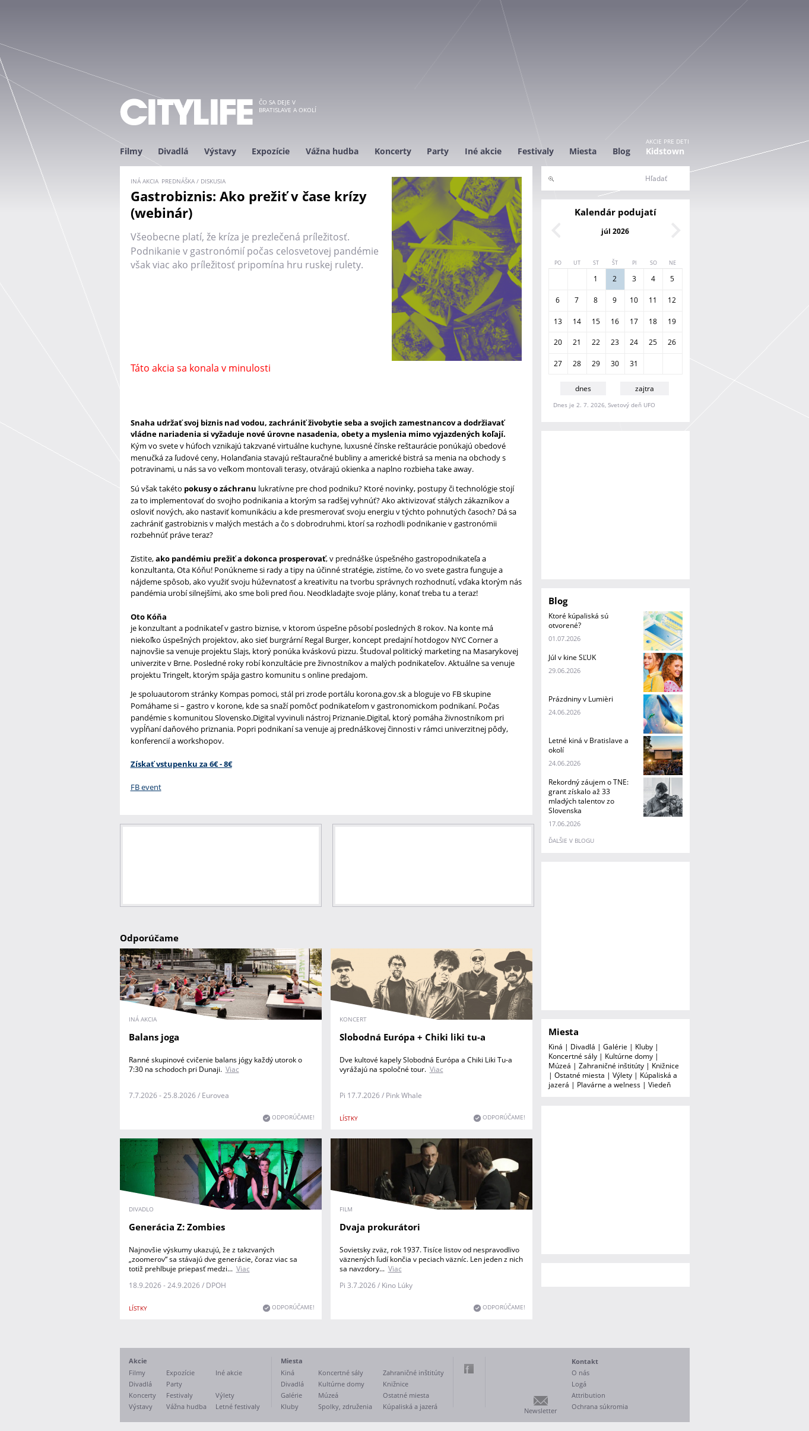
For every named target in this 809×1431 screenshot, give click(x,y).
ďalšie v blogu (571, 840)
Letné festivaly (237, 1406)
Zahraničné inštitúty (611, 1066)
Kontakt (585, 1361)
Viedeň (659, 1085)
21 (577, 342)
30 (615, 363)
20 (558, 342)
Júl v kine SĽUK (572, 657)
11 (653, 300)
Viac (232, 1069)
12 (672, 300)
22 (596, 342)
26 (672, 342)
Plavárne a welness (608, 1085)
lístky (349, 1118)
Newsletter (540, 1410)
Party (438, 151)
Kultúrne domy (629, 1056)
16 (615, 321)
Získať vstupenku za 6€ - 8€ (181, 764)
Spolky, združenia (345, 1406)
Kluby (644, 1047)
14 (577, 321)
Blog (621, 151)
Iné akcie (483, 151)
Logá (579, 1383)
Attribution (588, 1395)
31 (634, 363)
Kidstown (665, 151)
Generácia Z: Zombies (177, 1227)
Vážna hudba (332, 151)
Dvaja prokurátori (380, 1227)
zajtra (644, 388)
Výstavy (220, 151)
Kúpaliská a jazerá (410, 1406)
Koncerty (393, 151)
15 (596, 321)
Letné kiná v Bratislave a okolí (588, 745)
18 (653, 321)
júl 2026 (615, 231)
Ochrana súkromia (600, 1406)
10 (634, 300)
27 (558, 363)
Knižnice (665, 1066)
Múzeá (559, 1066)
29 (596, 363)
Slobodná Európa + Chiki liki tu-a (413, 1037)
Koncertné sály (572, 1056)
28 (577, 363)
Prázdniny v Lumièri (580, 699)
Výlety (622, 1075)
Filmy (131, 151)
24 (634, 342)
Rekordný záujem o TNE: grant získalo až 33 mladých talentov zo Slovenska (588, 796)
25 (653, 342)
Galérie (615, 1047)
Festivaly (536, 151)
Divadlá (173, 151)
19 (672, 321)
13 (558, 321)
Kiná (555, 1047)
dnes (583, 388)
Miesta (583, 151)
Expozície (271, 151)
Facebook (468, 1369)
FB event (146, 787)
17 (634, 321)
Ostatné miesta (579, 1075)
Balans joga (154, 1037)
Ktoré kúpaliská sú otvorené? (578, 620)
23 (615, 342)
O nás (580, 1372)
